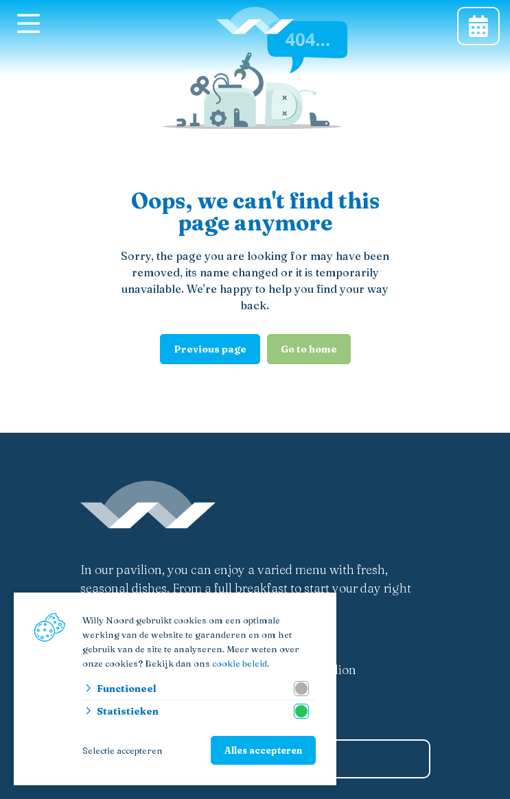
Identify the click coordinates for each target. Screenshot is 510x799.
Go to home (309, 349)
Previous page (210, 349)
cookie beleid (239, 663)
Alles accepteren (263, 750)
